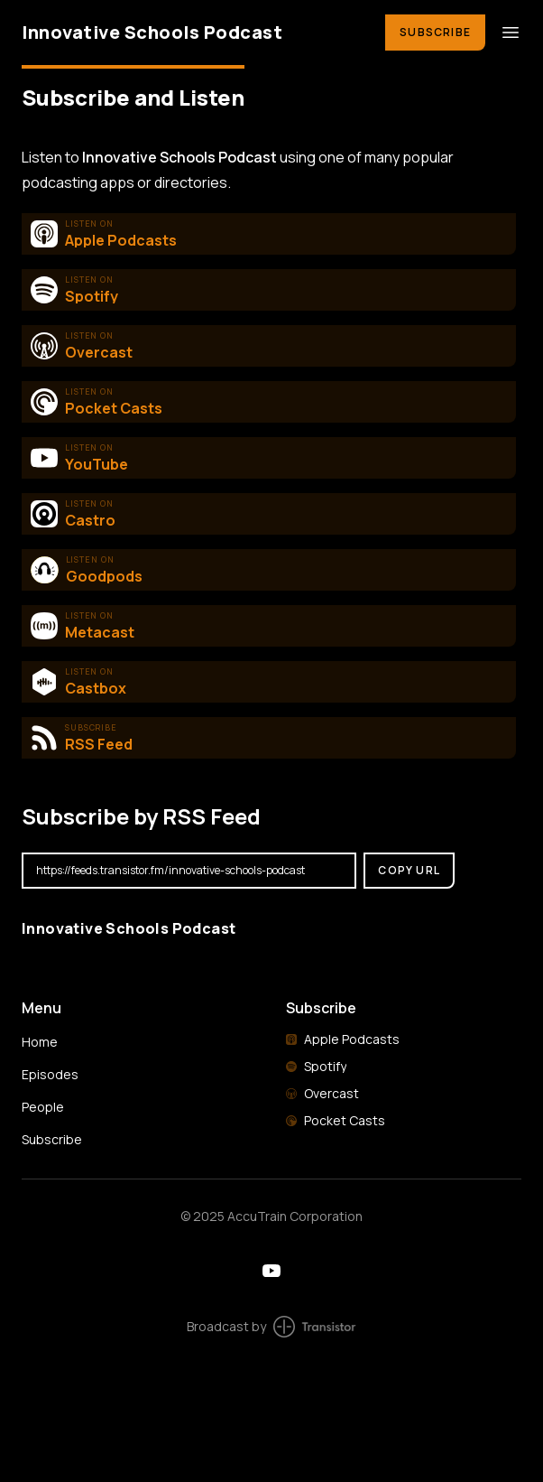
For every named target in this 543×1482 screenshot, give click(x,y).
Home (40, 1041)
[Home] (193, 32)
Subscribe (435, 32)
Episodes (50, 1074)
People (43, 1106)
